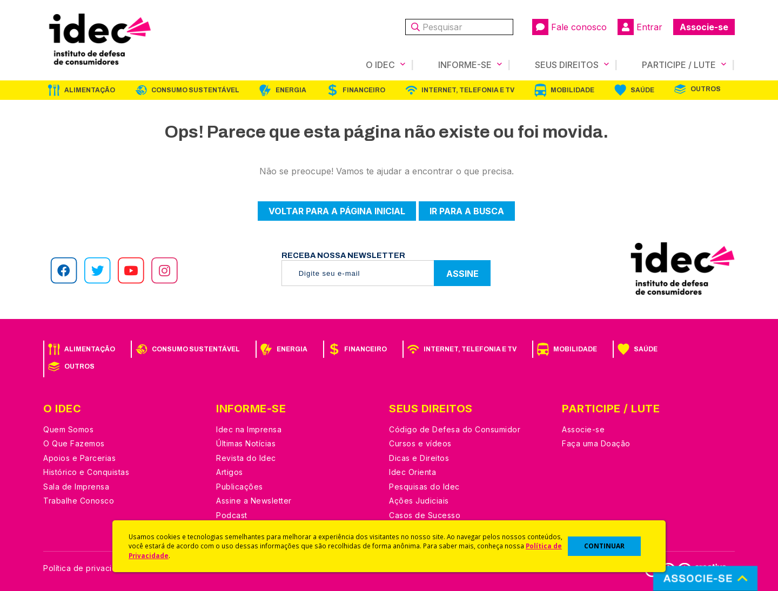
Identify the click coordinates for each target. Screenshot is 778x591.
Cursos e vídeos (420, 443)
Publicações (239, 486)
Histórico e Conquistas (86, 472)
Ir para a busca (467, 211)
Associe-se (704, 27)
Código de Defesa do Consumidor (454, 429)
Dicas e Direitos (419, 458)
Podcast (231, 515)
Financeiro (364, 90)
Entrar (640, 27)
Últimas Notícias (246, 443)
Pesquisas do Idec (424, 486)
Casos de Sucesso (424, 515)
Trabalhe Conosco (78, 500)
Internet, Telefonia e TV (467, 90)
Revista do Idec (246, 458)
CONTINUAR (604, 546)
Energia (291, 90)
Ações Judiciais (419, 500)
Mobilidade (572, 90)
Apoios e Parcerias (79, 458)
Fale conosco (569, 27)
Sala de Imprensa (76, 486)
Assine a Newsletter (254, 500)
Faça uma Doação (596, 443)
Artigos (229, 472)
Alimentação (89, 90)
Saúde (642, 90)
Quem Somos (68, 429)
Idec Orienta (412, 472)
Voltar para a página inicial (337, 211)
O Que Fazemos (74, 443)
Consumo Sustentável (195, 90)
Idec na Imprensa (248, 429)
